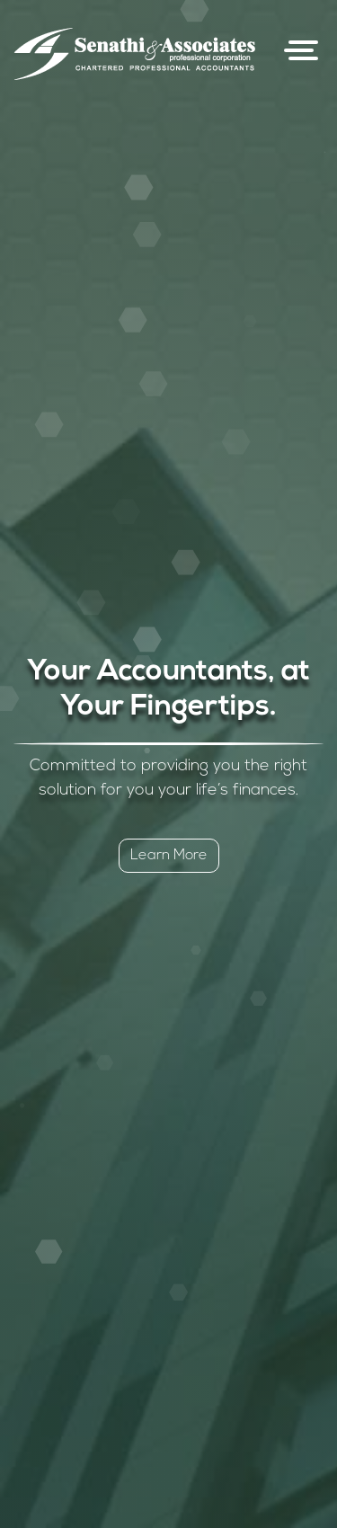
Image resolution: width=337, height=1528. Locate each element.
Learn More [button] (169, 855)
